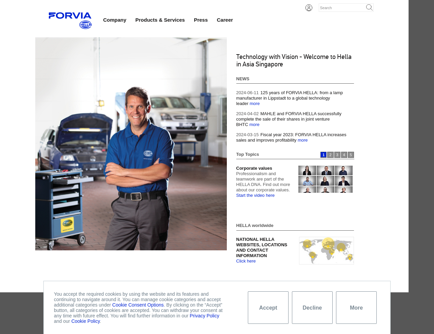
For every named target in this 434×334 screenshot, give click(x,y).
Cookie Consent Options (138, 305)
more (255, 103)
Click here (246, 261)
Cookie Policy (85, 321)
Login (308, 7)
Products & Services (160, 20)
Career (225, 20)
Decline (312, 308)
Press (201, 20)
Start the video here (255, 195)
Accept (268, 308)
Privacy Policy (204, 315)
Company (114, 20)
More (356, 308)
